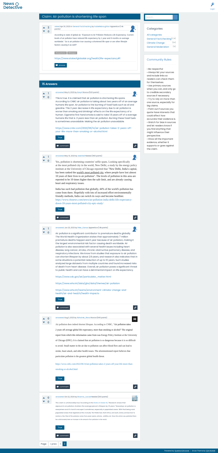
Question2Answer (181, 451)
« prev (53, 444)
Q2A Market (210, 451)
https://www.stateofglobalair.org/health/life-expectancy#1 (87, 58)
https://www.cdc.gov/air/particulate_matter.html (83, 276)
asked (57, 26)
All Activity (31, 7)
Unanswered (43, 7)
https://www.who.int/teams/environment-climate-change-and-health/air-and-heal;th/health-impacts (91, 291)
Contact (107, 7)
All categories (154, 34)
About (98, 7)
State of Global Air (101, 403)
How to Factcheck (84, 7)
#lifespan (72, 53)
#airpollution (61, 53)
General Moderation (158, 46)
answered (59, 92)
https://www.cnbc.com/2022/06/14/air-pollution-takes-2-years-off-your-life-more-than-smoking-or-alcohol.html (93, 130)
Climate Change (156, 42)
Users (54, 7)
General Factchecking (82, 26)
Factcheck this (67, 7)
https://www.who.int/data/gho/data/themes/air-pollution (87, 283)
